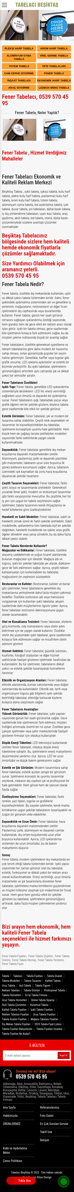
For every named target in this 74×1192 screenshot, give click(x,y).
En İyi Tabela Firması (36, 995)
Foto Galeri (47, 1116)
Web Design (37, 1177)
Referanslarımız (49, 1107)
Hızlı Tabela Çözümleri (14, 1004)
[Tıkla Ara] (11, 1181)
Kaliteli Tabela (52, 980)
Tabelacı (17, 976)
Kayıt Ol (63, 1055)
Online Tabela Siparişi (42, 1000)
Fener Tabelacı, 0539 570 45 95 (35, 99)
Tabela (5, 976)
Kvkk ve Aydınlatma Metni (15, 1150)
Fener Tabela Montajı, (24, 960)
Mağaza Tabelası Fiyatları (44, 1019)
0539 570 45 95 (20, 275)
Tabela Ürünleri (32, 990)
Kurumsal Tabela (39, 1004)
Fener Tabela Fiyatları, (14, 956)
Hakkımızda (10, 1116)
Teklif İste (46, 1132)
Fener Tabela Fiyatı (12, 964)
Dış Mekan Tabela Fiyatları (16, 1024)
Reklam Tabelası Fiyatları (15, 1014)
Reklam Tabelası (11, 990)
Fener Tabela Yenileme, (51, 960)
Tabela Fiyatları (34, 976)
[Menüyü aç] (5, 4)
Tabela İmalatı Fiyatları (14, 1019)
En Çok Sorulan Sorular (54, 1124)
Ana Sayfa (9, 1107)
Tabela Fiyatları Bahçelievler (17, 1029)
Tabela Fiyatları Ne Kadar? (16, 1033)
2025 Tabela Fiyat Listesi (48, 1024)
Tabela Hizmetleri (11, 995)
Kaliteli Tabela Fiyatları (14, 1009)
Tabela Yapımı (42, 985)
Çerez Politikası (12, 1161)
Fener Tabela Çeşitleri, (40, 956)
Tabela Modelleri (11, 980)
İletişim (44, 1140)
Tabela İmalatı (54, 976)
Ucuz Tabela (8, 985)
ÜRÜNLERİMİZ (12, 1124)
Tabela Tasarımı (32, 980)
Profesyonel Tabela (54, 990)
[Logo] (37, 5)
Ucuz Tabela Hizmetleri (14, 1000)
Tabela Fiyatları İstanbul (49, 1029)
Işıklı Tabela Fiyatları (42, 1009)
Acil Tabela (25, 985)
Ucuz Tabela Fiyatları (44, 1014)
